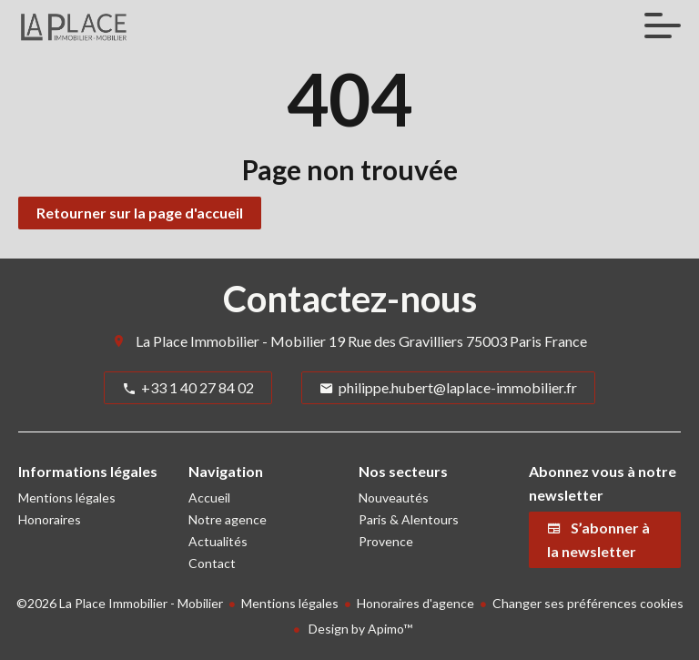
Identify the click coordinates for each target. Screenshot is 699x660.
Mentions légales (290, 603)
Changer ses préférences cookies (588, 603)
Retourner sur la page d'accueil (139, 212)
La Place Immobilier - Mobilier (231, 341)
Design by (359, 628)
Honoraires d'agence (415, 603)
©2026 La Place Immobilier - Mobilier (119, 603)
